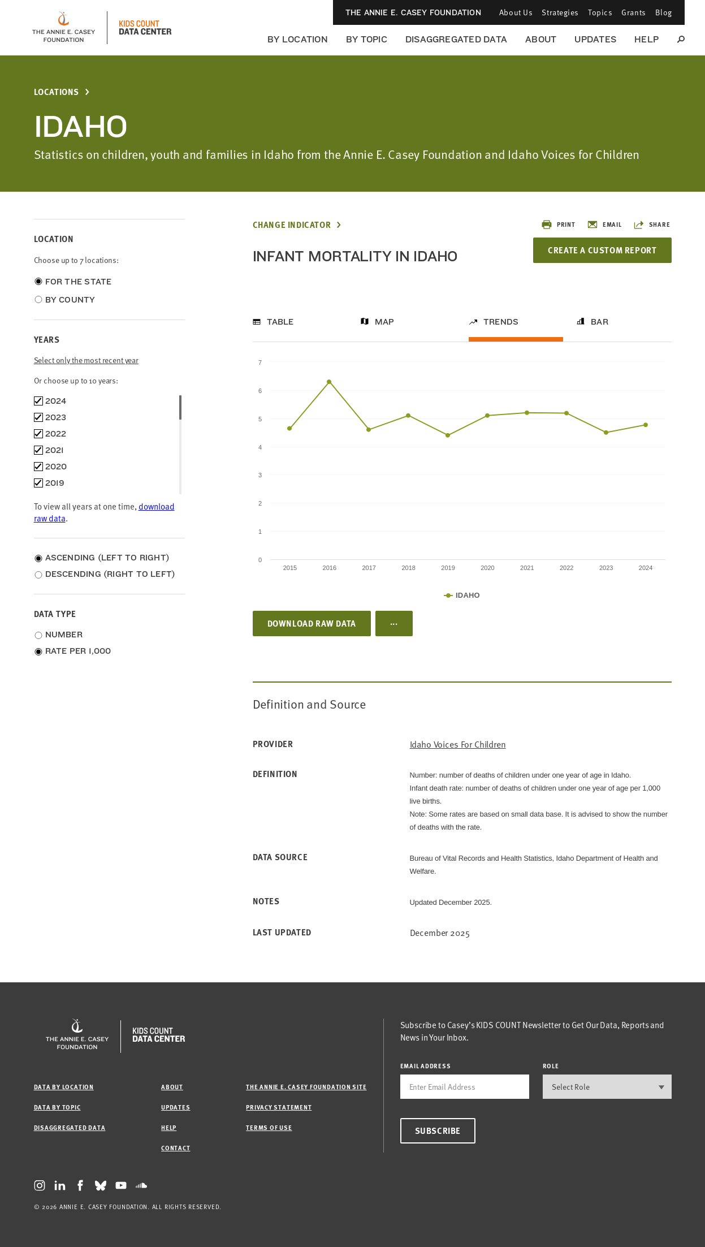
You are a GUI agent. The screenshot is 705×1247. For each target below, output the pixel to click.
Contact (175, 1148)
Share (652, 224)
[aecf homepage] (63, 28)
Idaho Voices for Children (458, 744)
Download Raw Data (311, 623)
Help (646, 39)
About (540, 39)
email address (425, 1066)
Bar (599, 322)
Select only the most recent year (86, 360)
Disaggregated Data (456, 39)
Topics (600, 12)
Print (558, 224)
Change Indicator (292, 225)
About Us (516, 12)
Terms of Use (269, 1127)
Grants (633, 12)
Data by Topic (57, 1107)
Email (604, 224)
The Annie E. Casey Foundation (413, 12)
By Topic (366, 39)
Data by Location (64, 1086)
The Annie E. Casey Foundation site (306, 1086)
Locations (56, 92)
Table (280, 322)
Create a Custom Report (602, 250)
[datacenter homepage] (145, 28)
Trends (500, 322)
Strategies (560, 12)
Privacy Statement (279, 1107)
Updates (595, 39)
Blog (663, 12)
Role (551, 1066)
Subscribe (438, 1130)
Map (385, 322)
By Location (297, 39)
